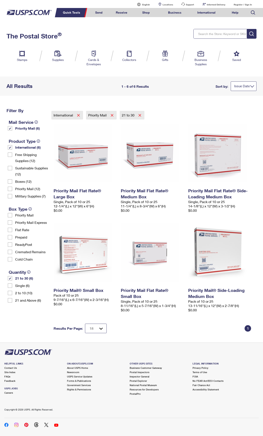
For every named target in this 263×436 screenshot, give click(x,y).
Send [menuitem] (99, 12)
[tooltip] (36, 122)
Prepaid (21, 237)
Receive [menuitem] (121, 12)
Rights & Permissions (79, 389)
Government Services (79, 385)
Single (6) (22, 285)
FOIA (195, 376)
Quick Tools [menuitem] (71, 12)
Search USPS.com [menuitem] (253, 12)
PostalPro (135, 393)
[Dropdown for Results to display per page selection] (96, 328)
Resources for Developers (144, 389)
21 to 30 (128, 115)
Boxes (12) (23, 181)
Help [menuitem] (235, 12)
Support (190, 4)
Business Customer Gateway (146, 367)
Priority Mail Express (31, 222)
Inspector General (139, 376)
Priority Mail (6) (27, 128)
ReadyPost (23, 244)
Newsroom (73, 372)
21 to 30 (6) (24, 278)
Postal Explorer (138, 380)
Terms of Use (200, 372)
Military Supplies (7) (30, 196)
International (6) (28, 147)
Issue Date (242, 86)
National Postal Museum (143, 385)
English (141, 4)
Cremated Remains (30, 252)
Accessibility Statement (206, 389)
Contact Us (10, 367)
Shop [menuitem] (146, 12)
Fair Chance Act (201, 385)
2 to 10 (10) (23, 293)
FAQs (7, 376)
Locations (168, 4)
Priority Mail (24, 215)
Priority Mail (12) (27, 189)
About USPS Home (77, 367)
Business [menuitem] (174, 12)
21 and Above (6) (28, 300)
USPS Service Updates (79, 376)
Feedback (9, 380)
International (64, 115)
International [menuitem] (206, 12)
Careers (8, 392)
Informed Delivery (216, 4)
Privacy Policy (200, 367)
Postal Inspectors (139, 372)
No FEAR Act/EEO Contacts (208, 380)
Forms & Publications (79, 380)
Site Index (9, 372)
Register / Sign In (243, 4)
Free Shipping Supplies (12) (26, 158)
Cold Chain (24, 259)
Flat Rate (22, 230)
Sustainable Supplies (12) (31, 171)
